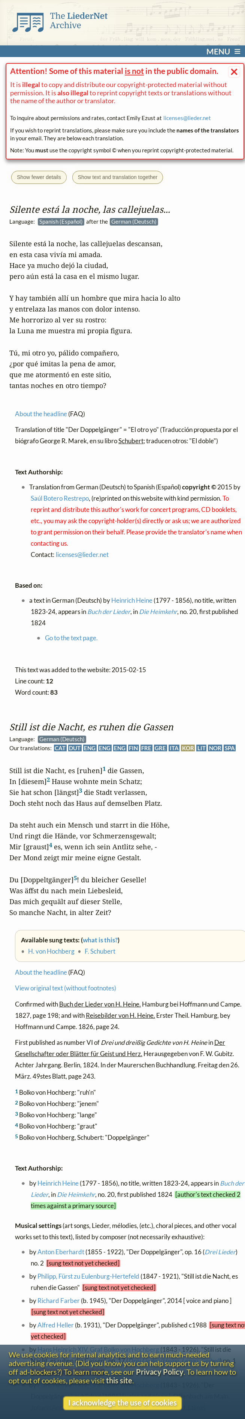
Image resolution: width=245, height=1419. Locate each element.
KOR (188, 748)
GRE (160, 748)
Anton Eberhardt (60, 1252)
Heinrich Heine (58, 1183)
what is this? (100, 940)
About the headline (41, 972)
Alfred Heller (55, 1325)
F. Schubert (100, 951)
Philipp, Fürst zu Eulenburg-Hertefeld (88, 1276)
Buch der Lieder (108, 611)
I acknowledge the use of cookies (122, 1402)
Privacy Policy (160, 1372)
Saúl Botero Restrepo (60, 498)
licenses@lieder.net (187, 117)
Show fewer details (39, 177)
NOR (215, 748)
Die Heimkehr (76, 1194)
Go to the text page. (71, 638)
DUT (75, 748)
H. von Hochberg (51, 951)
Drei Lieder (220, 1252)
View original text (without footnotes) (65, 988)
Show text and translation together (117, 177)
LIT (201, 748)
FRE (147, 748)
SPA (230, 748)
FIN (133, 748)
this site (119, 1380)
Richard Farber (58, 1301)
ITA (174, 748)
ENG (90, 748)
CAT (60, 748)
